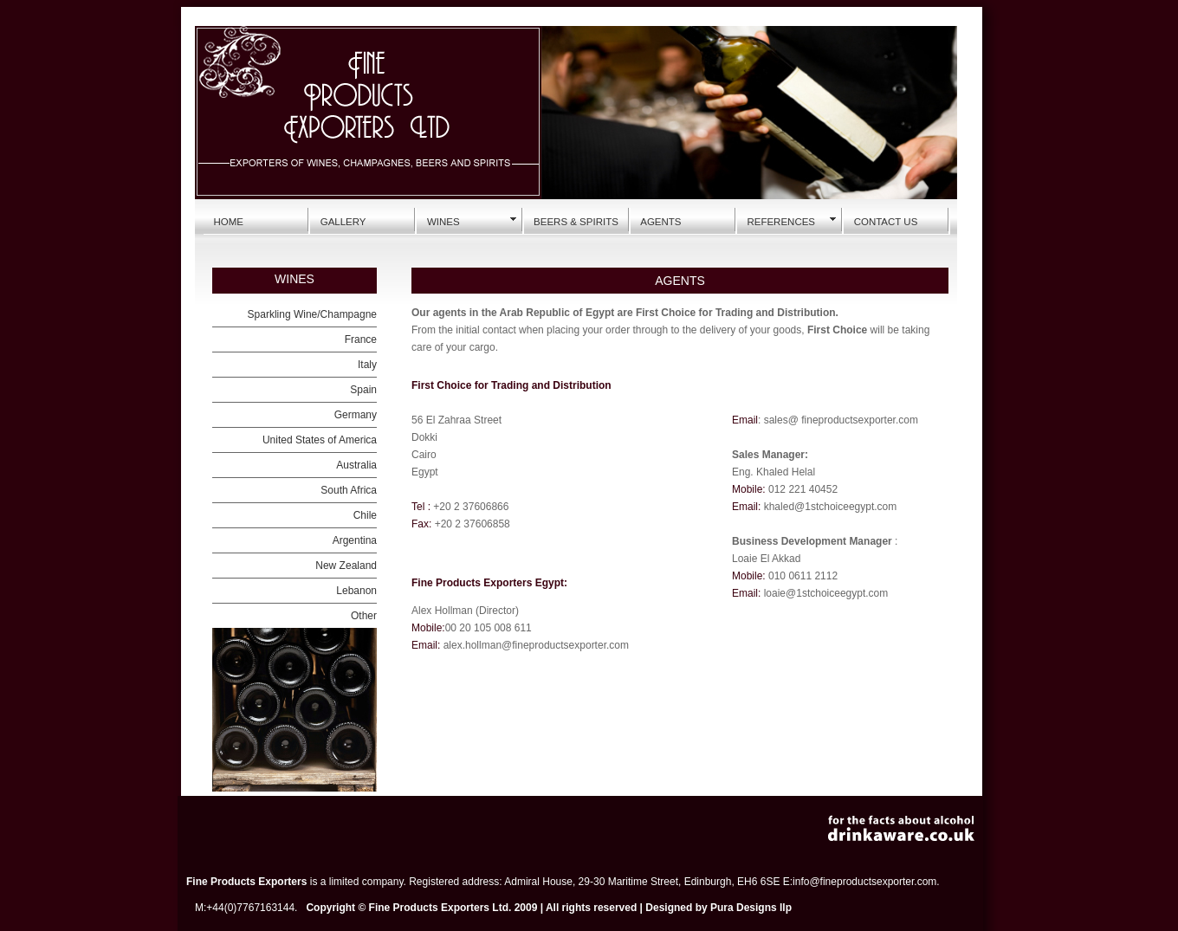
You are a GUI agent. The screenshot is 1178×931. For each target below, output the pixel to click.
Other (364, 616)
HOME (229, 222)
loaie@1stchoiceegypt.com (826, 593)
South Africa (348, 490)
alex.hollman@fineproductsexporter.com (534, 645)
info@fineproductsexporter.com (864, 882)
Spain (363, 390)
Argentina (355, 540)
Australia (356, 465)
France (361, 339)
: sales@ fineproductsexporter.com (838, 420)
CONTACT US (886, 222)
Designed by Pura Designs (710, 908)
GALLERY (343, 222)
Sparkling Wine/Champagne (312, 314)
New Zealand (346, 565)
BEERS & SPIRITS (576, 222)
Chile (365, 515)
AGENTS (660, 222)
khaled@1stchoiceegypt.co (826, 507)
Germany (355, 415)
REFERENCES (781, 222)
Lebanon (356, 591)
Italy (367, 365)
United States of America (319, 440)
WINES (443, 222)
